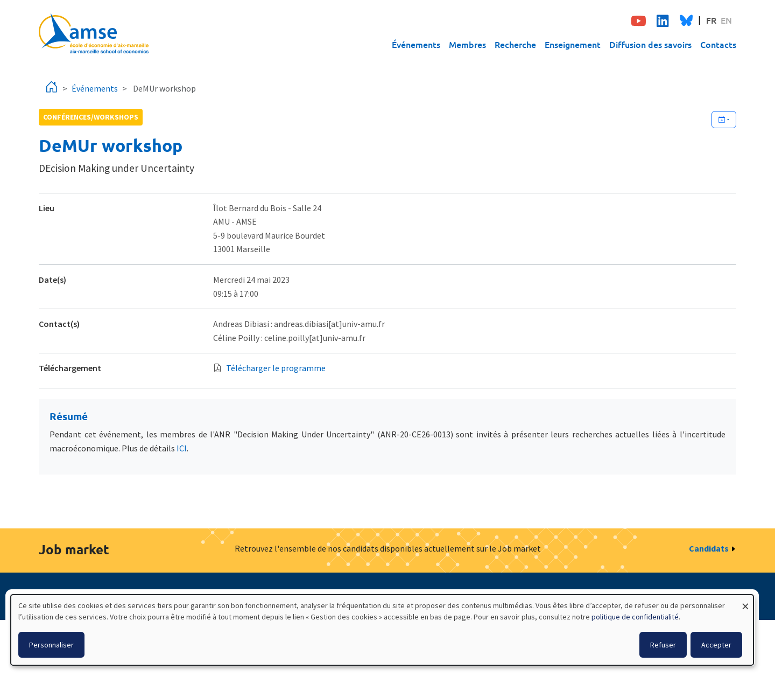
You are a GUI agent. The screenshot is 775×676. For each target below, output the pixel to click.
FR (711, 20)
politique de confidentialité (635, 617)
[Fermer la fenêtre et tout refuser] (745, 601)
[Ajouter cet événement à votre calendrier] (723, 119)
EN (726, 20)
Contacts (718, 44)
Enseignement (573, 44)
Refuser (663, 645)
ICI (182, 448)
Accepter (716, 645)
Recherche (515, 44)
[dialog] (382, 630)
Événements (416, 44)
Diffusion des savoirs (650, 44)
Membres (467, 44)
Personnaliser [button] (51, 645)
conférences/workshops (90, 117)
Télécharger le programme (276, 368)
